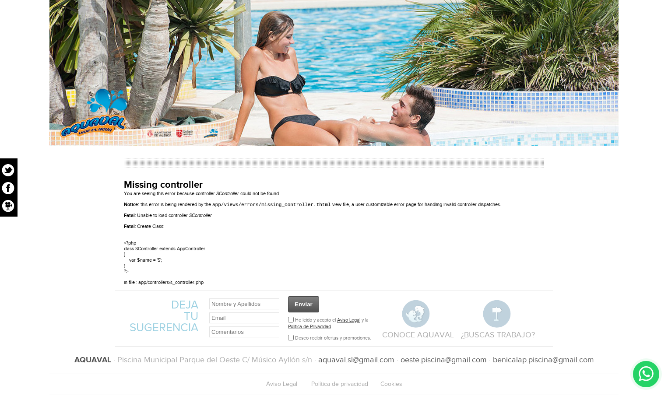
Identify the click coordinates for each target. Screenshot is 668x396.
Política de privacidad (339, 385)
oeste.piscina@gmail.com (444, 360)
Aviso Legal (348, 321)
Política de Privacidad (309, 327)
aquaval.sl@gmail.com (356, 360)
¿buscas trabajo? (498, 335)
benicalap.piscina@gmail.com (543, 360)
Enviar (304, 305)
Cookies (391, 385)
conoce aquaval (418, 335)
